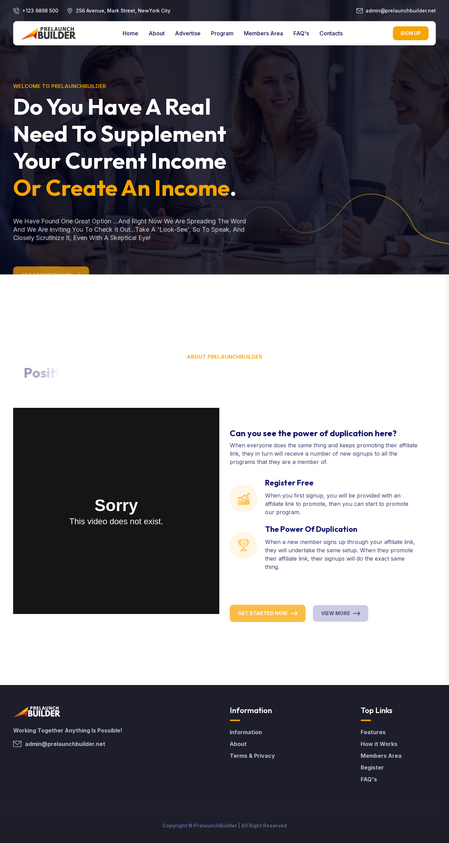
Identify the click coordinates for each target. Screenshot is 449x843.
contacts (331, 33)
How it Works (379, 743)
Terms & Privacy (252, 755)
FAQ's (301, 33)
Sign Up (410, 33)
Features (373, 732)
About (157, 33)
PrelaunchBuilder (215, 825)
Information (246, 732)
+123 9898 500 (40, 11)
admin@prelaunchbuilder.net (401, 11)
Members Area (263, 33)
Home (130, 33)
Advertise (188, 33)
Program (222, 33)
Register (372, 767)
